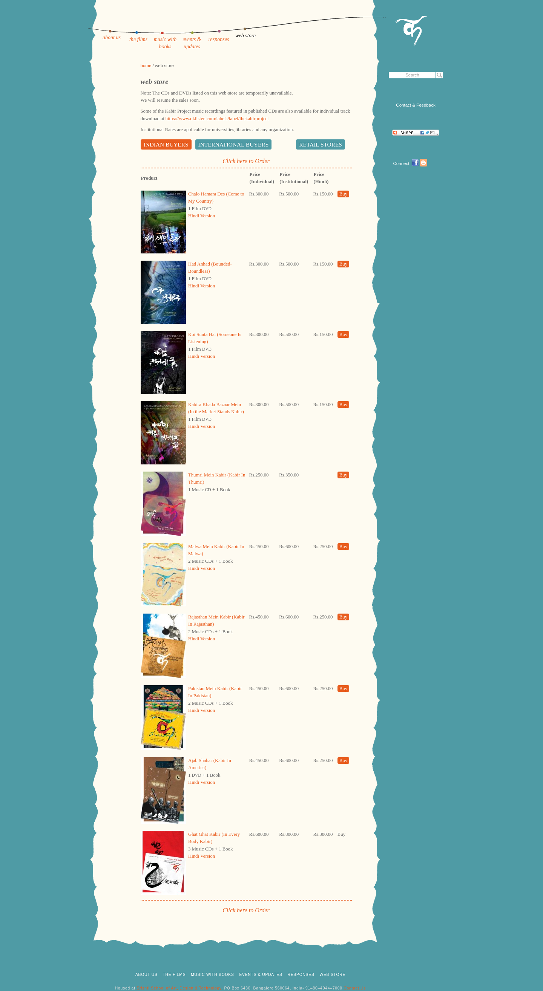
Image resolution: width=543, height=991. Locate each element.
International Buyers (233, 144)
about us (112, 37)
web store (245, 35)
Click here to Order (246, 161)
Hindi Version (201, 215)
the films (138, 39)
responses (218, 39)
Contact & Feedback (415, 105)
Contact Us (355, 988)
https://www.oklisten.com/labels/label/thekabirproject (217, 118)
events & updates (260, 975)
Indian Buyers (166, 144)
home (146, 65)
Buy (343, 194)
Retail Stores (320, 144)
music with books (212, 975)
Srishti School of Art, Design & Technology (179, 988)
